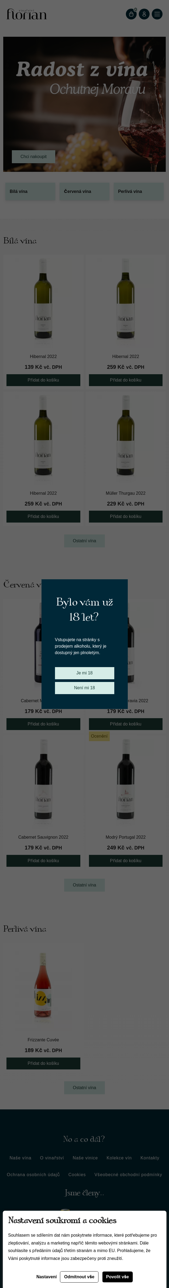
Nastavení (46, 1276)
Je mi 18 (84, 673)
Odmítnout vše (79, 1276)
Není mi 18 (84, 687)
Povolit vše (117, 1276)
